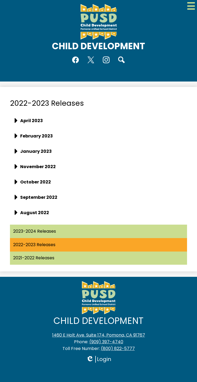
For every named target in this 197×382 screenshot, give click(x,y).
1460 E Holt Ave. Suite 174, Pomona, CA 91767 (98, 335)
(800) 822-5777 (118, 348)
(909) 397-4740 (106, 342)
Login (98, 359)
